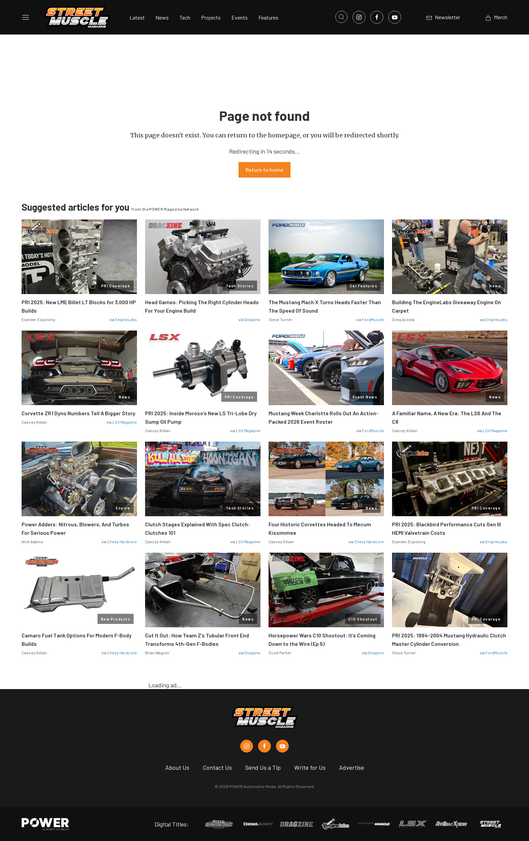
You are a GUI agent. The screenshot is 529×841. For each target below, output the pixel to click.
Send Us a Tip (263, 767)
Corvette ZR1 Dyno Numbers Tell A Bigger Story (78, 413)
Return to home (264, 169)
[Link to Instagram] (359, 17)
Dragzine (252, 319)
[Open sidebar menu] (26, 17)
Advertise (351, 767)
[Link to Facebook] (376, 17)
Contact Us (217, 767)
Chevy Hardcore (122, 541)
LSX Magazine (124, 422)
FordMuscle (373, 319)
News (162, 17)
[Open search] (341, 17)
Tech (184, 17)
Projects (211, 17)
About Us (177, 767)
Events (239, 17)
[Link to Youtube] (394, 17)
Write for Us (310, 767)
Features (268, 17)
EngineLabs (126, 319)
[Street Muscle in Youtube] (282, 746)
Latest (137, 17)
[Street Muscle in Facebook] (264, 746)
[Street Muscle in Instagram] (246, 746)
